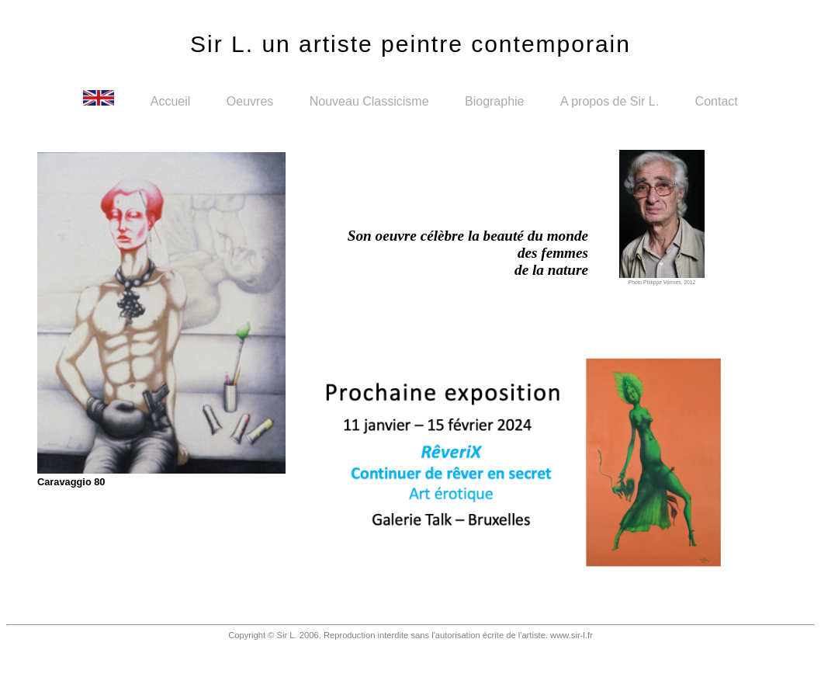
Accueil (172, 101)
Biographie (496, 101)
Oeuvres (252, 101)
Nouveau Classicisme (371, 101)
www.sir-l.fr (571, 635)
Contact (716, 101)
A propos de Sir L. (611, 101)
